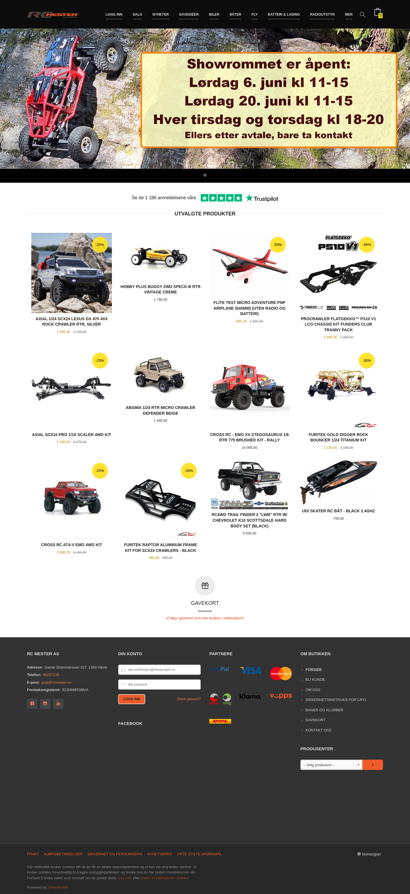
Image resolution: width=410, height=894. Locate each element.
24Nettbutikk (58, 887)
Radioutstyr (322, 14)
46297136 (51, 674)
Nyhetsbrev (159, 854)
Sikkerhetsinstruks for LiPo (336, 699)
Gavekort (316, 720)
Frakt (33, 854)
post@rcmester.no (56, 682)
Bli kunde (315, 679)
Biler (214, 14)
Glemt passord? (189, 699)
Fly (254, 14)
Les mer (125, 877)
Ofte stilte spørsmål (199, 854)
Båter (235, 14)
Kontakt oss (318, 730)
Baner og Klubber (324, 710)
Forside (314, 669)
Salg (137, 14)
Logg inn (114, 14)
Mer (349, 14)
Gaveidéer (189, 14)
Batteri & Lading (284, 14)
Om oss (313, 689)
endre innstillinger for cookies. (165, 877)
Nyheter (160, 14)
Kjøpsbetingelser (63, 854)
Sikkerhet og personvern (114, 854)
